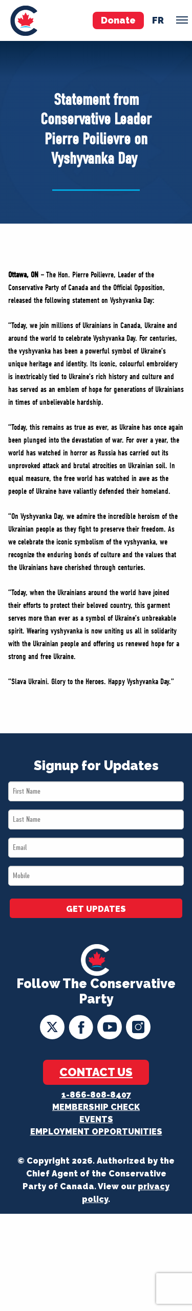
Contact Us (96, 1072)
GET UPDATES (96, 909)
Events (96, 1119)
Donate (118, 20)
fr (158, 20)
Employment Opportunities (96, 1132)
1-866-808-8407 (96, 1095)
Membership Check (96, 1107)
